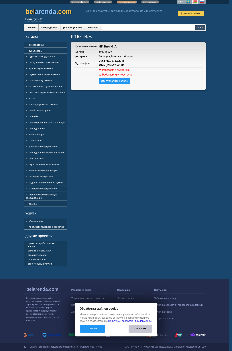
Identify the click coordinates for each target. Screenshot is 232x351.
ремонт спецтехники (39, 250)
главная (31, 27)
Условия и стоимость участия (88, 298)
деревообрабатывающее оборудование (41, 196)
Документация (125, 298)
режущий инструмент (41, 176)
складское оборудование (43, 188)
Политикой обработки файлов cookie (130, 321)
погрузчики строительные (44, 62)
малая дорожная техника (43, 104)
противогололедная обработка (46, 226)
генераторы (35, 140)
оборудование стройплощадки (46, 152)
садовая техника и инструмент (46, 182)
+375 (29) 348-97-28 (111, 61)
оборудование (37, 128)
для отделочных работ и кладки (47, 122)
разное (33, 204)
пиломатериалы (37, 259)
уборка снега (36, 221)
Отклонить (140, 328)
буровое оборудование (42, 56)
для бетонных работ (40, 110)
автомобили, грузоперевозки (45, 86)
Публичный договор (165, 298)
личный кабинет (192, 13)
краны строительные (41, 68)
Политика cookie (163, 311)
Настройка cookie (164, 318)
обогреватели (36, 158)
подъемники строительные (44, 74)
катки (32, 98)
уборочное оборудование (43, 146)
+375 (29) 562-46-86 (111, 65)
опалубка (34, 116)
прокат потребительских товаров (41, 245)
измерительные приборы (43, 170)
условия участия (72, 27)
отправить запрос (117, 81)
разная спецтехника (40, 80)
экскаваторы (36, 44)
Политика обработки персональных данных (178, 305)
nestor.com (80, 2)
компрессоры (36, 134)
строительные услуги (40, 263)
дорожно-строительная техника (47, 92)
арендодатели (49, 27)
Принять (92, 328)
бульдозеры (36, 50)
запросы (93, 27)
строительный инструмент (44, 164)
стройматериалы (37, 255)
